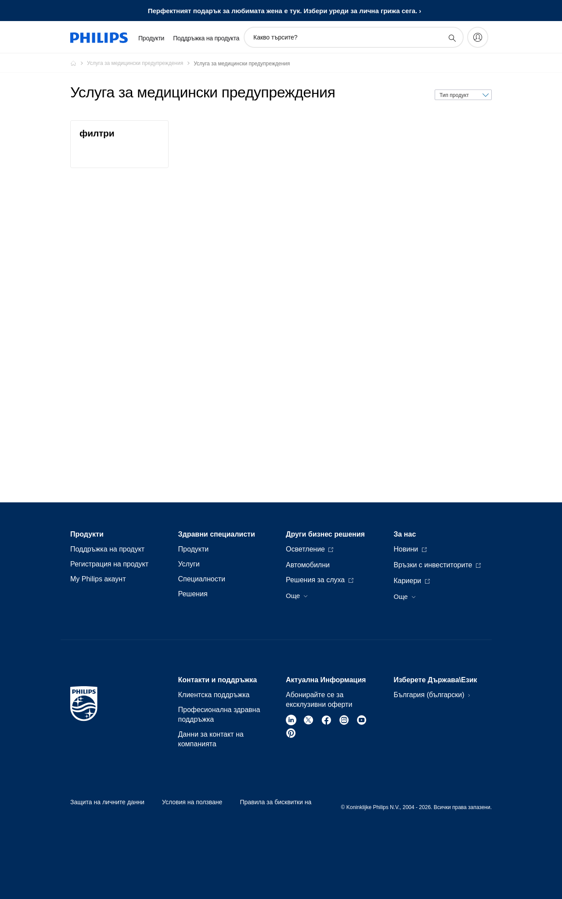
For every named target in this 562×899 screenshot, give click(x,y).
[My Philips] (477, 37)
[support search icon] (452, 37)
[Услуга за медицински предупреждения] (140, 63)
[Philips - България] (78, 63)
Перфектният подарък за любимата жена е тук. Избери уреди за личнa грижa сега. (282, 10)
